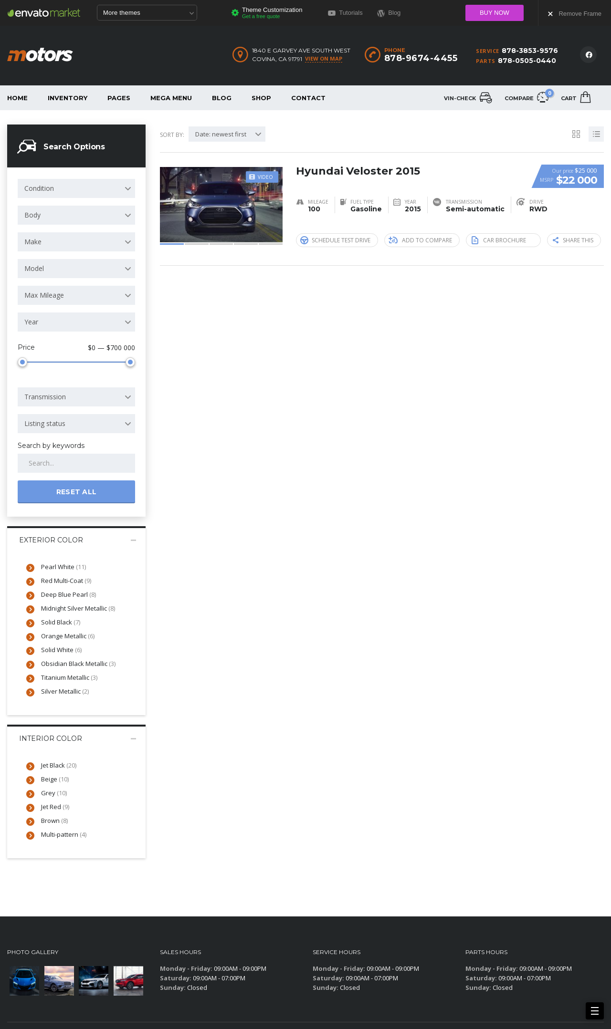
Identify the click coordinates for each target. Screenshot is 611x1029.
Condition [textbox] (39, 188)
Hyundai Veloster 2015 (358, 171)
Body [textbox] (32, 214)
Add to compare (420, 240)
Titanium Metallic (69, 677)
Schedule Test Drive (335, 240)
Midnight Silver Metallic (78, 608)
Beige (55, 779)
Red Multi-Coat (66, 580)
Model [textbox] (34, 268)
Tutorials (345, 12)
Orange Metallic (68, 636)
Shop (261, 98)
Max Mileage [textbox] (44, 295)
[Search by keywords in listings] (76, 463)
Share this (573, 240)
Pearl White (63, 566)
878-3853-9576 (530, 50)
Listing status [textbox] (44, 423)
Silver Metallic (65, 691)
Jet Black (58, 765)
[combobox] (76, 188)
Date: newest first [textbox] (220, 134)
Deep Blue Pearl (68, 594)
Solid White (61, 649)
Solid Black (60, 622)
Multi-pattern (63, 834)
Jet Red (55, 806)
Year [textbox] (31, 321)
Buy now (494, 12)
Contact (308, 98)
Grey (54, 793)
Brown (54, 820)
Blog (222, 98)
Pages (118, 98)
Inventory (67, 98)
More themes (148, 13)
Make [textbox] (33, 241)
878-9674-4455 (421, 58)
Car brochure (499, 240)
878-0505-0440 (527, 60)
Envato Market (44, 12)
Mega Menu (171, 98)
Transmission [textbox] (45, 396)
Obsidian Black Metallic (78, 663)
